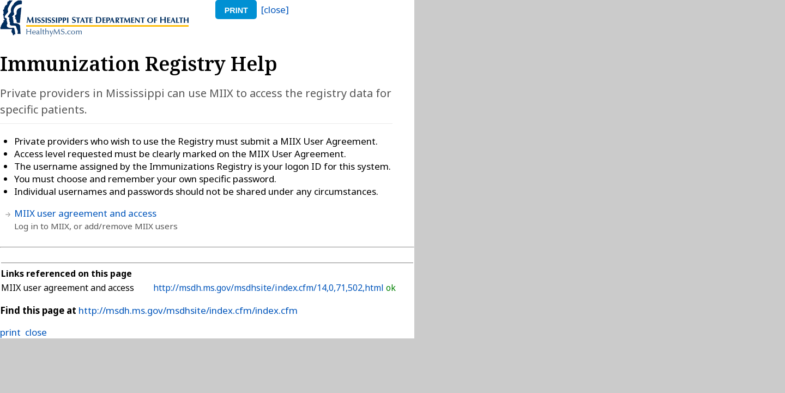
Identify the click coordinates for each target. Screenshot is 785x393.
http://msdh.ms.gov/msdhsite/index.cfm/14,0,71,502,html (269, 288)
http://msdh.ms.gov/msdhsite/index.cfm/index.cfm (188, 310)
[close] (275, 9)
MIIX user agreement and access (85, 213)
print (236, 10)
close (36, 332)
